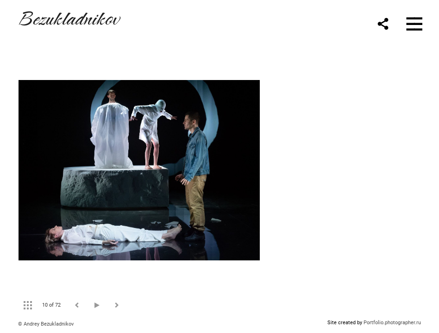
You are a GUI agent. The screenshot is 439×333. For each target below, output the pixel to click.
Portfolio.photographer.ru (392, 323)
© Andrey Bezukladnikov (46, 324)
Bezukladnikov (69, 16)
